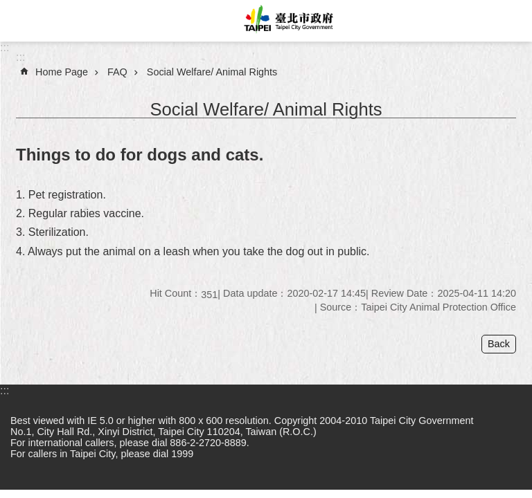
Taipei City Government (287, 21)
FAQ (117, 71)
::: (4, 47)
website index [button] (21, 21)
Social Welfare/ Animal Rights (212, 71)
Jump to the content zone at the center (7, 7)
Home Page (61, 71)
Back (499, 343)
